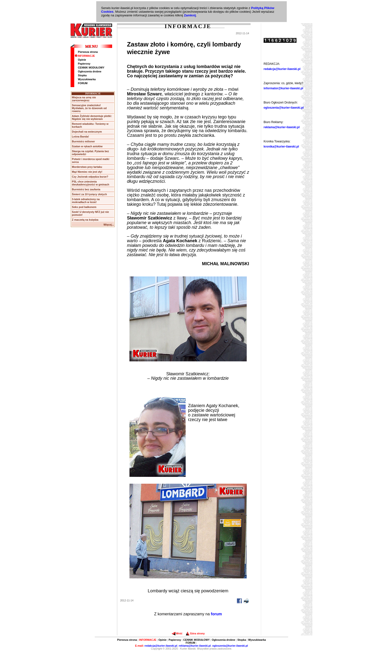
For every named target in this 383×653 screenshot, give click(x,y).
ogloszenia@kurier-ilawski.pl (284, 107)
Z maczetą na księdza (85, 219)
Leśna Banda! (80, 136)
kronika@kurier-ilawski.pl (281, 146)
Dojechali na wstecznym (87, 131)
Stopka (82, 75)
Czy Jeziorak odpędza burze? (90, 176)
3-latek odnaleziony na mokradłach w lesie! (86, 201)
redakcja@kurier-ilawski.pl (282, 69)
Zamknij (190, 15)
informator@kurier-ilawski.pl (283, 88)
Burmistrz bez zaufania (86, 189)
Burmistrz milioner (83, 141)
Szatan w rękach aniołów (87, 146)
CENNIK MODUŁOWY (91, 67)
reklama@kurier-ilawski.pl (282, 127)
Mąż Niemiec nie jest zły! (87, 171)
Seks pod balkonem (84, 207)
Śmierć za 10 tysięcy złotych (89, 194)
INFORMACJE (85, 55)
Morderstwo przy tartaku (87, 166)
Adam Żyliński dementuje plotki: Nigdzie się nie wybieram (92, 117)
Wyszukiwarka (87, 79)
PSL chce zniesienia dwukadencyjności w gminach (90, 183)
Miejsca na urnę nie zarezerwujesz (84, 99)
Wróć (177, 633)
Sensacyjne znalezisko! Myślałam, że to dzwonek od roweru (89, 108)
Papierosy (84, 63)
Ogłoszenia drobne (89, 71)
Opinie (82, 59)
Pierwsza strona (88, 51)
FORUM (82, 83)
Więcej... (109, 224)
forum (216, 614)
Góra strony (195, 633)
